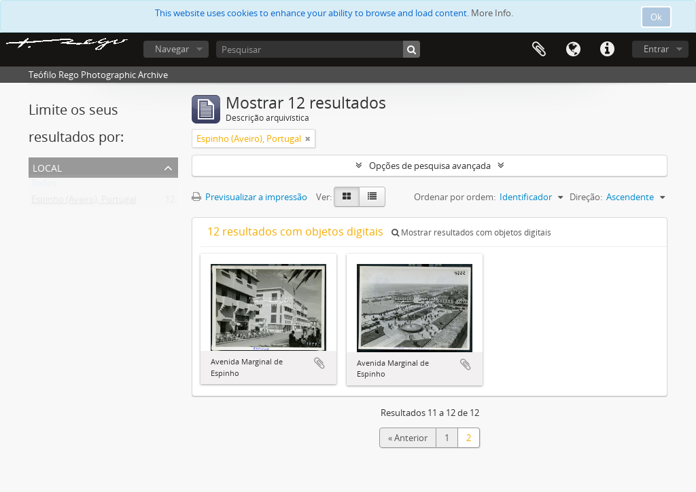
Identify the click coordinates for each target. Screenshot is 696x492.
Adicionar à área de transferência (319, 363)
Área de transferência (539, 50)
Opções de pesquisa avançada (430, 165)
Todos (43, 186)
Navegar (172, 49)
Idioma (573, 50)
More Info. (492, 13)
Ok (656, 17)
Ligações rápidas (607, 50)
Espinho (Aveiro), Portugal (83, 202)
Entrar (656, 49)
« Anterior (408, 438)
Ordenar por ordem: (454, 197)
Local (47, 166)
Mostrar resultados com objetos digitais (471, 232)
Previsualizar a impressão (249, 197)
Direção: (586, 197)
